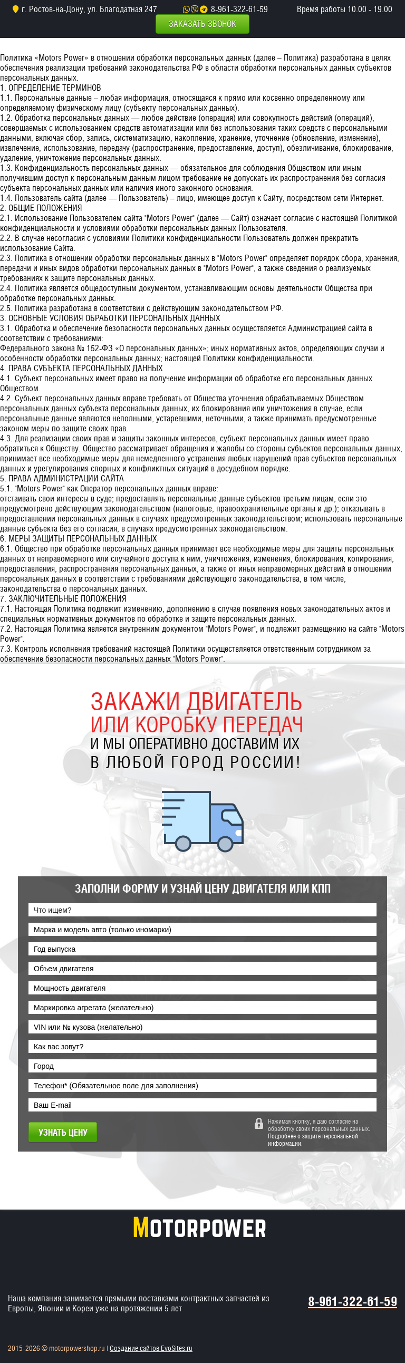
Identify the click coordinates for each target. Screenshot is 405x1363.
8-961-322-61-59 (239, 9)
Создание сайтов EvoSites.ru (151, 1348)
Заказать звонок (202, 24)
